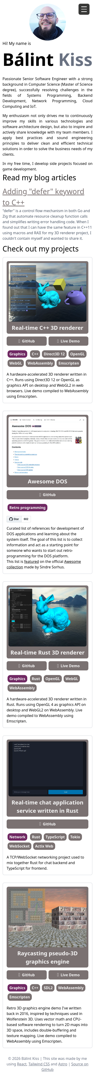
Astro (62, 1064)
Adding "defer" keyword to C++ (43, 196)
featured (31, 561)
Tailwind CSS (39, 1064)
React (21, 1064)
